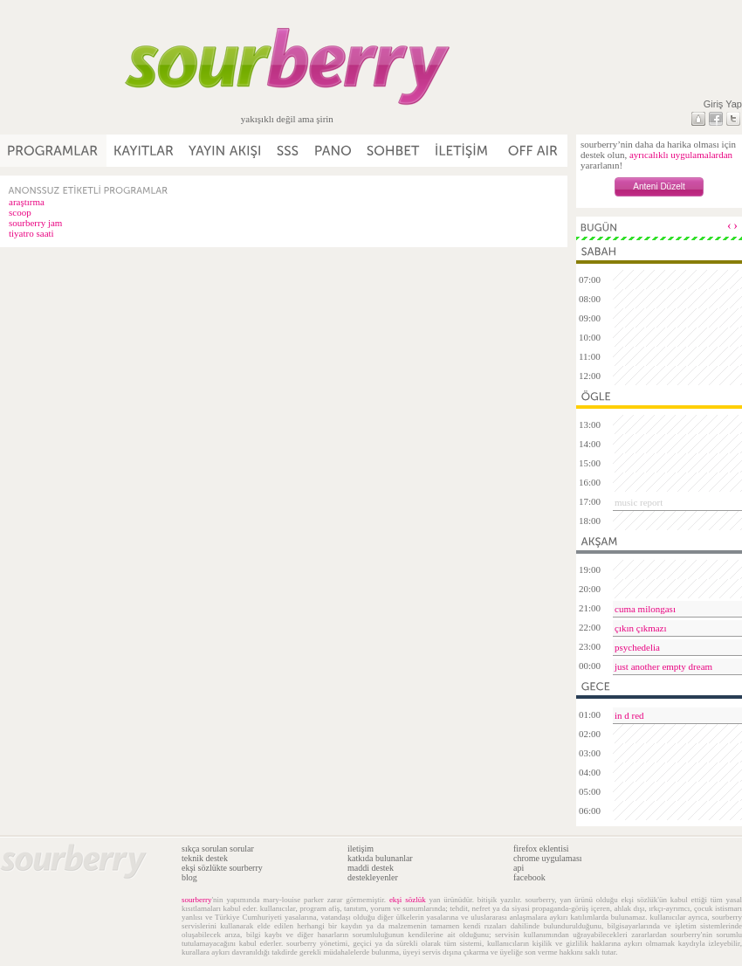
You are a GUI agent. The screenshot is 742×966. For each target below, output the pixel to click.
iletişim (360, 848)
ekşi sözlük (407, 899)
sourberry (197, 899)
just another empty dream (663, 666)
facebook (529, 877)
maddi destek (370, 868)
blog (189, 877)
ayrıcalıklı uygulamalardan (680, 154)
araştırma (27, 202)
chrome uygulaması (547, 858)
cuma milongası (645, 609)
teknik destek (205, 858)
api (518, 868)
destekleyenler (372, 877)
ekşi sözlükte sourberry (222, 868)
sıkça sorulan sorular (218, 848)
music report (639, 502)
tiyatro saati (31, 233)
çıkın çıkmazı (641, 628)
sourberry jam (35, 222)
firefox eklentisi (541, 848)
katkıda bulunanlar (380, 858)
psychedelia (637, 647)
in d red (629, 715)
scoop (20, 212)
